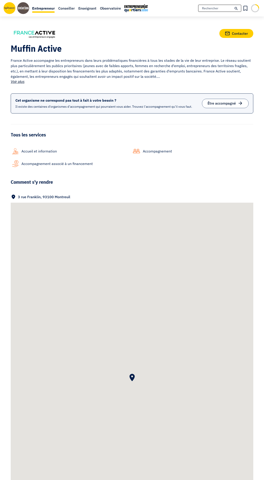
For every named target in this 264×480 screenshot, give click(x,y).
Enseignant (87, 8)
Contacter (236, 32)
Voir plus (18, 82)
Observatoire (110, 8)
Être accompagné (225, 102)
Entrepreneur (43, 8)
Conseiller (66, 8)
